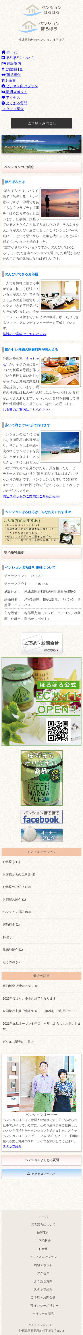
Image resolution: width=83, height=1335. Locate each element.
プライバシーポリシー (43, 1305)
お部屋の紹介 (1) (14, 899)
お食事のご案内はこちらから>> (26, 409)
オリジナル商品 (43, 1314)
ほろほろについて (18, 58)
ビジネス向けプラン (20, 86)
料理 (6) (8, 937)
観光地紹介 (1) (13, 949)
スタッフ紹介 (13, 109)
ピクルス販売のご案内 (18, 1041)
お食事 (9, 80)
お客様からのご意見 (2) (19, 874)
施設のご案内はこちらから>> (24, 334)
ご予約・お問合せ (41, 123)
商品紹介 (11, 75)
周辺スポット (14, 92)
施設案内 (11, 63)
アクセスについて (41, 1174)
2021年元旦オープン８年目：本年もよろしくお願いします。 (42, 1026)
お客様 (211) (11, 862)
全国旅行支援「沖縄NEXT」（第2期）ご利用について (40, 1011)
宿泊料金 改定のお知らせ (20, 986)
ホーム (9, 52)
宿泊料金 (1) (11, 924)
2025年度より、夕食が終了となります (29, 998)
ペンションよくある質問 (41, 1160)
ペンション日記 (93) (17, 912)
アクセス (11, 97)
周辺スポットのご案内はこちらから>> (31, 496)
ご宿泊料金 (12, 69)
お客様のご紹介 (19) (17, 887)
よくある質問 (14, 103)
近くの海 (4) (11, 962)
